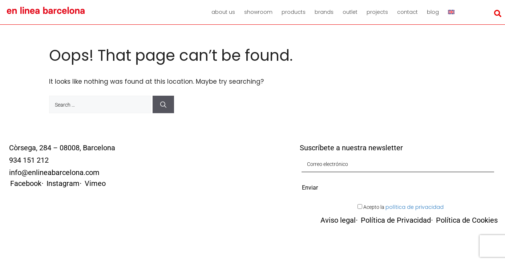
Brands (324, 12)
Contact (407, 12)
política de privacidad (414, 207)
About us (223, 12)
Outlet (350, 12)
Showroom (258, 12)
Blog (433, 12)
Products (294, 12)
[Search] (163, 104)
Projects (377, 12)
